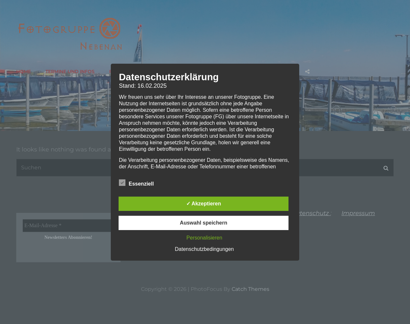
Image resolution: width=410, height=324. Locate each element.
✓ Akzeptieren (203, 203)
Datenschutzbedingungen (204, 249)
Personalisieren (204, 237)
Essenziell (136, 183)
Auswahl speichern (203, 223)
